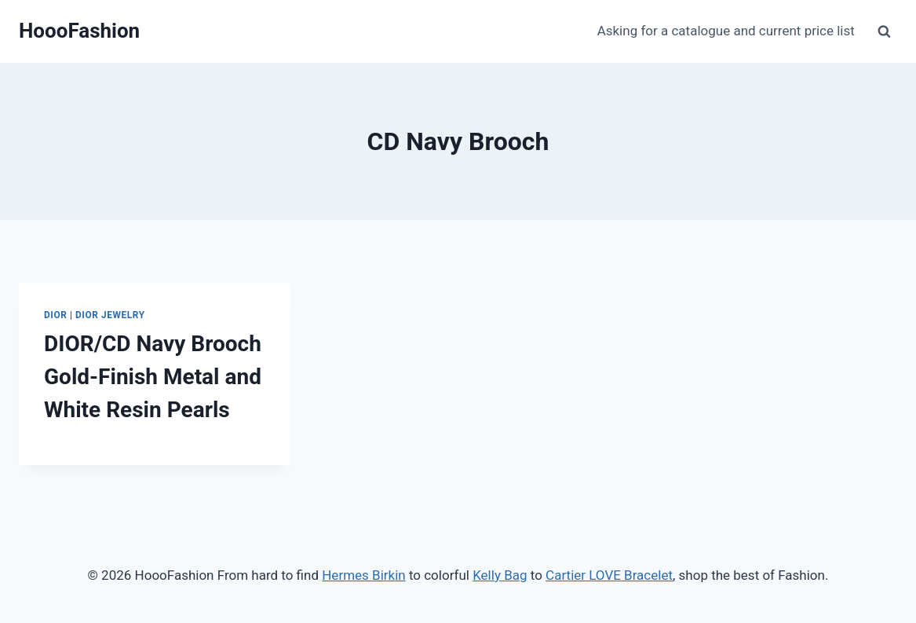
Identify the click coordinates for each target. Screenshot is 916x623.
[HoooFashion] (79, 31)
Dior (55, 315)
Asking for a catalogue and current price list (726, 30)
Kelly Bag (500, 575)
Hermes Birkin (363, 575)
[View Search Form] (883, 31)
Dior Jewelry (110, 315)
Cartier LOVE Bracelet (609, 575)
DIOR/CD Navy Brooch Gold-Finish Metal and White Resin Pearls (152, 377)
